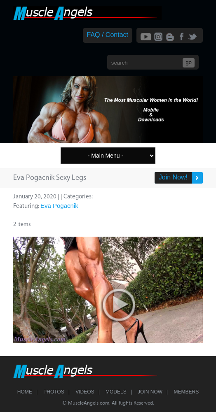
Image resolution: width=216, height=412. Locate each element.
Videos (84, 392)
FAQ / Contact (107, 34)
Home (24, 392)
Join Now (150, 392)
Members (186, 392)
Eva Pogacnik (59, 205)
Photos (53, 392)
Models (116, 392)
